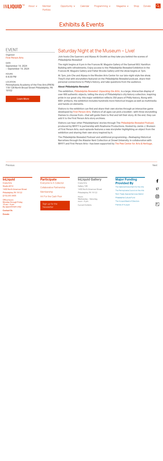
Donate (147, 6)
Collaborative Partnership (52, 187)
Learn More (23, 99)
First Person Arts (14, 58)
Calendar (84, 6)
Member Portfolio (46, 8)
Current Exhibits (85, 205)
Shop (136, 6)
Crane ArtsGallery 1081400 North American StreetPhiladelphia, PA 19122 (90, 188)
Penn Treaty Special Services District (129, 194)
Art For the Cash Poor (51, 196)
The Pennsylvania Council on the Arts (129, 190)
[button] (33, 6)
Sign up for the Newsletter (50, 205)
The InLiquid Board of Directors (127, 201)
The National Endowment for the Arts (129, 187)
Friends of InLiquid (122, 205)
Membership (46, 192)
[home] (14, 8)
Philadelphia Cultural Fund (125, 198)
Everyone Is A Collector (52, 183)
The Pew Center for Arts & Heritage (133, 144)
